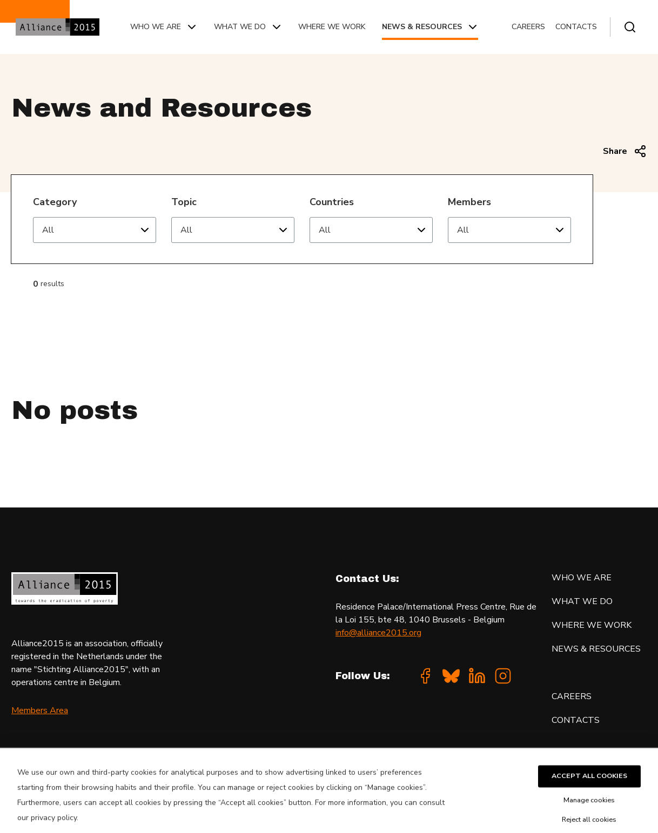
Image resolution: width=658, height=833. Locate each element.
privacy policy (54, 827)
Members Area (39, 710)
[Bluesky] (451, 676)
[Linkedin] (477, 676)
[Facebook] (425, 676)
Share (625, 151)
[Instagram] (503, 676)
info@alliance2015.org (378, 633)
